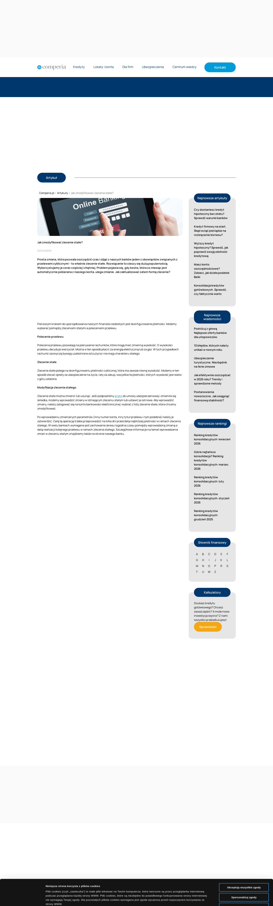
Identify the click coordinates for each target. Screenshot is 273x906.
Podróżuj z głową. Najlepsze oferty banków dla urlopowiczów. (210, 333)
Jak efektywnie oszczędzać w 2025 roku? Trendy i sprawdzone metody (212, 379)
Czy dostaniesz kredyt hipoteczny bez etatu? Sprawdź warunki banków (211, 214)
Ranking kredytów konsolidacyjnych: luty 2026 (209, 481)
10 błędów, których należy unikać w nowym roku (211, 348)
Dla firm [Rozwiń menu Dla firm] (127, 67)
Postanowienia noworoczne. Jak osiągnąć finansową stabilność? (211, 396)
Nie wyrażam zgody (244, 882)
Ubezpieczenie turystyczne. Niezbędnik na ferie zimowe (210, 362)
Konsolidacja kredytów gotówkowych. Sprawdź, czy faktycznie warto (210, 290)
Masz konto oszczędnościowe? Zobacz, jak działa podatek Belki (211, 271)
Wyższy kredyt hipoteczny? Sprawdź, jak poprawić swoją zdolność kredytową (211, 249)
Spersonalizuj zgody (243, 872)
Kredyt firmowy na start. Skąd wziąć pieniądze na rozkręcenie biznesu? (210, 231)
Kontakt (220, 67)
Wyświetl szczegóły (198, 899)
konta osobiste (44, 250)
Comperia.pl (46, 193)
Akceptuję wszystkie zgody (244, 862)
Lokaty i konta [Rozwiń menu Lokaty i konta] (103, 67)
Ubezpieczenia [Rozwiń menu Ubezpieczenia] (153, 67)
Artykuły (62, 193)
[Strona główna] (51, 67)
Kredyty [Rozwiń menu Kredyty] (79, 67)
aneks (118, 396)
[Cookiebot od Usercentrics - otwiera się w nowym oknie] (22, 899)
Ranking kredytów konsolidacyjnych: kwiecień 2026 (212, 439)
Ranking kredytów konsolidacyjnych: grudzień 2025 (206, 515)
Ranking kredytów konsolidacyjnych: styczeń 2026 (211, 498)
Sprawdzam (208, 627)
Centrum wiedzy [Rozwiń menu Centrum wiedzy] (185, 67)
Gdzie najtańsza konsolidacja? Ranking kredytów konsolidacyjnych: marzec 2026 (211, 460)
